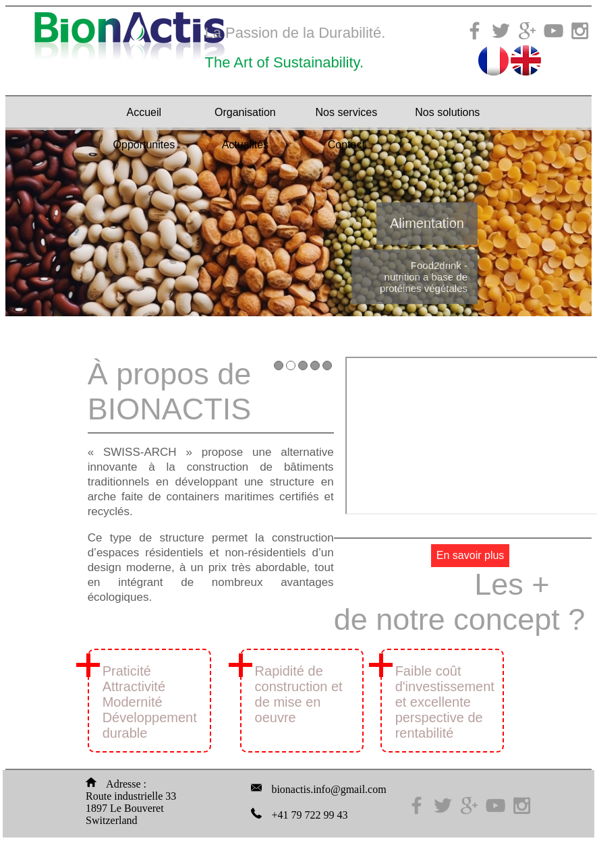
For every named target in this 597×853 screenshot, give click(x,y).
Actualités (245, 144)
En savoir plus (470, 555)
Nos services (347, 112)
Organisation (245, 112)
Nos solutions (447, 112)
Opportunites (144, 144)
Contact (346, 144)
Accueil (144, 112)
